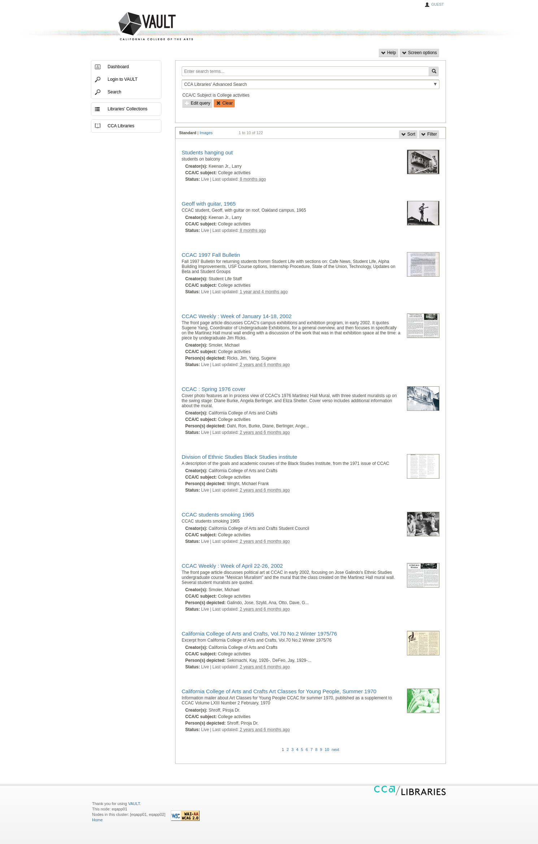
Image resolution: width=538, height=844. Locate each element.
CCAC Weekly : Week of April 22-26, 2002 (232, 566)
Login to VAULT (123, 79)
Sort (408, 134)
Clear (224, 103)
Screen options (419, 52)
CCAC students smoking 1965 (218, 514)
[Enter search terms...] (305, 71)
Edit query (197, 103)
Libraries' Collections (127, 108)
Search (114, 91)
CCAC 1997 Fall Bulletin (211, 255)
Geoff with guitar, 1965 (209, 204)
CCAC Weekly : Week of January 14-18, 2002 (237, 316)
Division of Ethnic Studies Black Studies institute (239, 457)
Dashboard (118, 66)
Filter (429, 134)
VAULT (128, 26)
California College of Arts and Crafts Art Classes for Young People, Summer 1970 (279, 691)
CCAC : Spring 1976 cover (214, 389)
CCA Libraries (121, 125)
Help (388, 52)
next (335, 749)
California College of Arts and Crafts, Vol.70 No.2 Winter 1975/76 (259, 633)
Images (206, 133)
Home (97, 820)
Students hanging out (207, 152)
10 (327, 749)
